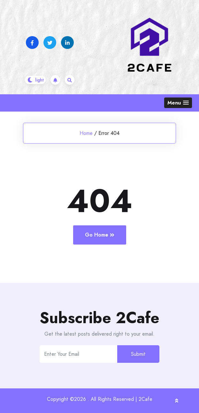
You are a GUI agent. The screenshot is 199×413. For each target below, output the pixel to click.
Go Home (99, 234)
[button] (178, 102)
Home (86, 133)
